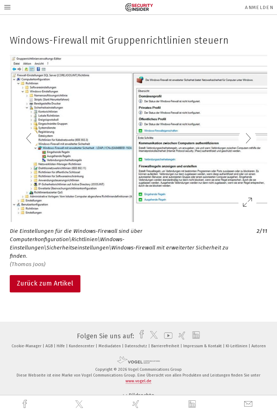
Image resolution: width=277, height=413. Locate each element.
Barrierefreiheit (165, 346)
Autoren (258, 346)
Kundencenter (82, 346)
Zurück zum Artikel (45, 283)
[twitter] (80, 404)
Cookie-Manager (27, 346)
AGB (49, 346)
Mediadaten (110, 346)
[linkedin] (193, 404)
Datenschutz (136, 346)
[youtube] (166, 336)
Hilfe (61, 346)
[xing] (137, 404)
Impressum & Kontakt (203, 346)
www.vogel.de (138, 381)
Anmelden (259, 7)
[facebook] (25, 404)
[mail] (249, 404)
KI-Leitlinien (237, 346)
